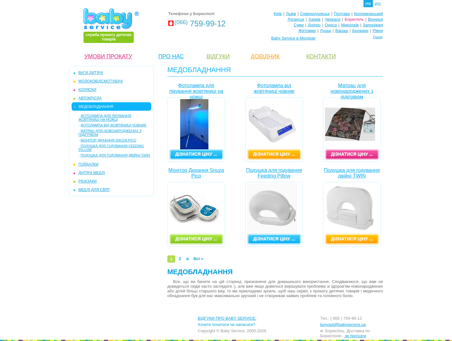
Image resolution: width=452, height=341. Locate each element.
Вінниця (375, 19)
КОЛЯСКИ (87, 90)
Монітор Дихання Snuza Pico (108, 140)
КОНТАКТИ (321, 56)
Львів (291, 13)
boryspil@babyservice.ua (343, 324)
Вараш (341, 30)
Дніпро (314, 25)
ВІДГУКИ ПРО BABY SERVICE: (227, 318)
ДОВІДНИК (265, 56)
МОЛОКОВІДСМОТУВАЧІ (100, 81)
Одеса (331, 25)
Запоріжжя (373, 25)
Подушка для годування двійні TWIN (115, 155)
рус (378, 3)
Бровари (360, 30)
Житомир (307, 30)
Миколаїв (350, 25)
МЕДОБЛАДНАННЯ (95, 106)
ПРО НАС (171, 56)
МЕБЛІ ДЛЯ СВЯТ (94, 190)
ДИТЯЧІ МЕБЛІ (91, 173)
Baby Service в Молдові (293, 38)
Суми (299, 25)
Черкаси (332, 19)
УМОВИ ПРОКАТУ (108, 56)
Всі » (198, 258)
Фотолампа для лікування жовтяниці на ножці (104, 117)
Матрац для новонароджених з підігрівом (352, 90)
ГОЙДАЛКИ (88, 164)
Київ (278, 13)
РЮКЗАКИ (87, 181)
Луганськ (296, 19)
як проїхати (355, 335)
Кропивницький (368, 13)
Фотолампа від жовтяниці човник (114, 125)
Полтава (342, 13)
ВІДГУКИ (218, 56)
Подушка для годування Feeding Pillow (274, 173)
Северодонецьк (315, 13)
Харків (314, 19)
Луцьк (325, 30)
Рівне (378, 30)
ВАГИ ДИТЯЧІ (90, 73)
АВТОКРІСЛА (90, 98)
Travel (377, 37)
